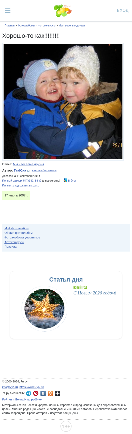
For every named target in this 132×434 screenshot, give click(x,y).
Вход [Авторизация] (123, 10)
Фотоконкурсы (47, 25)
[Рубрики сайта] (7, 10)
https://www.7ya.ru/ (32, 387)
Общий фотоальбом (18, 232)
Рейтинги (8, 399)
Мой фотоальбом (16, 228)
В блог (72, 180)
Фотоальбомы (26, 25)
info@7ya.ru (10, 387)
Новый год (80, 287)
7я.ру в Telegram (28, 393)
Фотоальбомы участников (22, 237)
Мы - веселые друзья (71, 25)
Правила (10, 246)
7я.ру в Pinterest (35, 393)
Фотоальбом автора (44, 170)
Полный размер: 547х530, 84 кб (21, 180)
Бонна (19, 399)
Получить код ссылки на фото (20, 185)
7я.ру (57, 393)
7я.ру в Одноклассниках (50, 393)
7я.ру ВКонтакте (43, 393)
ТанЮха (20, 170)
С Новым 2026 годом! (94, 293)
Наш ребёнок (33, 399)
